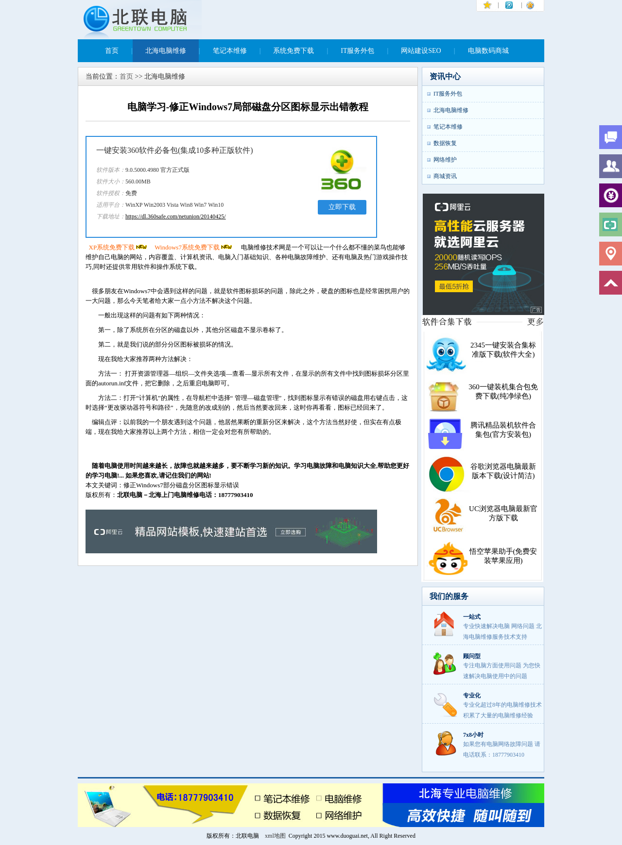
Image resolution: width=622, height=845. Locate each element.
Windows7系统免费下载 (194, 247)
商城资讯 (445, 176)
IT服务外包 (357, 50)
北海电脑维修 (165, 50)
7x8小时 (473, 734)
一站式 (472, 616)
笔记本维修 (230, 50)
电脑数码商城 (488, 50)
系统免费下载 (293, 50)
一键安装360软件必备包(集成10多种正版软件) (174, 150)
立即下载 (342, 207)
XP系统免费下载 (119, 247)
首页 (112, 50)
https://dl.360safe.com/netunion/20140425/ (175, 216)
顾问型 (472, 656)
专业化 (472, 695)
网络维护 (445, 159)
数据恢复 (445, 143)
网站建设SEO (421, 50)
